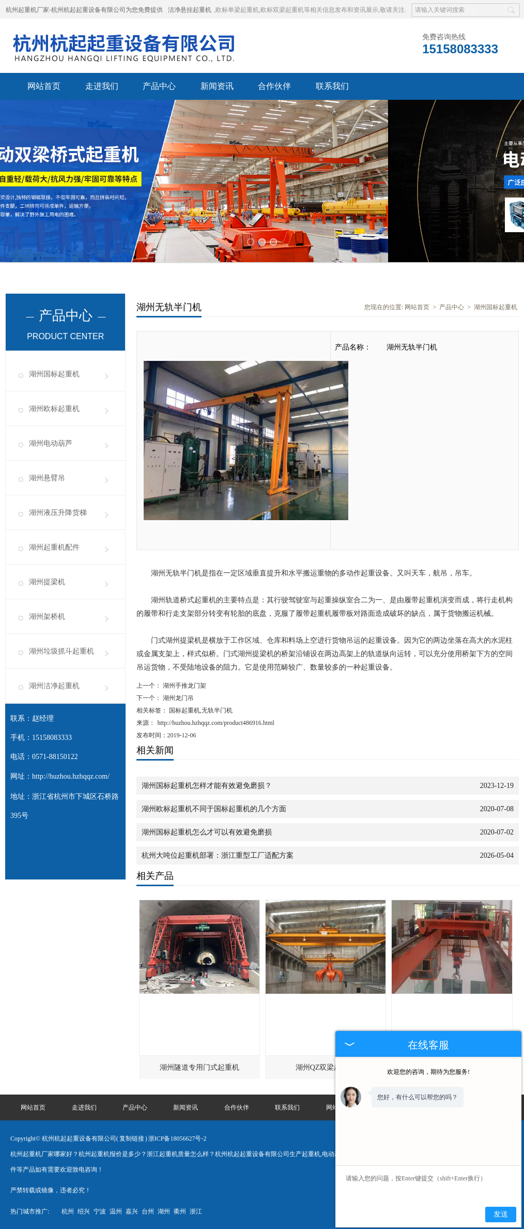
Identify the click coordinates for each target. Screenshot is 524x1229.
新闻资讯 (217, 86)
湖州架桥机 (47, 616)
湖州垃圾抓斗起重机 (61, 651)
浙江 (196, 1211)
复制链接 (131, 1138)
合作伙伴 (274, 86)
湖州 (164, 1211)
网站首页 (43, 86)
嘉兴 (132, 1211)
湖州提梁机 (47, 581)
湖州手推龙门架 (183, 685)
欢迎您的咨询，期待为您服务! (428, 1071)
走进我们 (101, 86)
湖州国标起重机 (54, 373)
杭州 (67, 1211)
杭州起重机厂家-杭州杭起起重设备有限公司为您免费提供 (84, 9)
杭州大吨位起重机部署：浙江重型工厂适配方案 (218, 855)
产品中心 (159, 86)
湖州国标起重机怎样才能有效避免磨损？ (207, 785)
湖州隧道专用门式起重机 (199, 1067)
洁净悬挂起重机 (189, 9)
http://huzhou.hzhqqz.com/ (71, 776)
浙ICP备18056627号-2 (177, 1138)
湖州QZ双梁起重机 (326, 1067)
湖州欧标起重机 (54, 408)
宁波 (100, 1211)
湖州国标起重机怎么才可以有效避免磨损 (207, 832)
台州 (148, 1211)
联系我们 (332, 86)
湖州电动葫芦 (50, 443)
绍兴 (84, 1211)
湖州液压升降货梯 (58, 512)
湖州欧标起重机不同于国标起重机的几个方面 (214, 808)
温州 (116, 1211)
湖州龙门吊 (177, 697)
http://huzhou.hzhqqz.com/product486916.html (216, 722)
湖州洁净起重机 (54, 685)
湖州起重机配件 (54, 547)
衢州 (180, 1211)
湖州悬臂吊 (47, 477)
